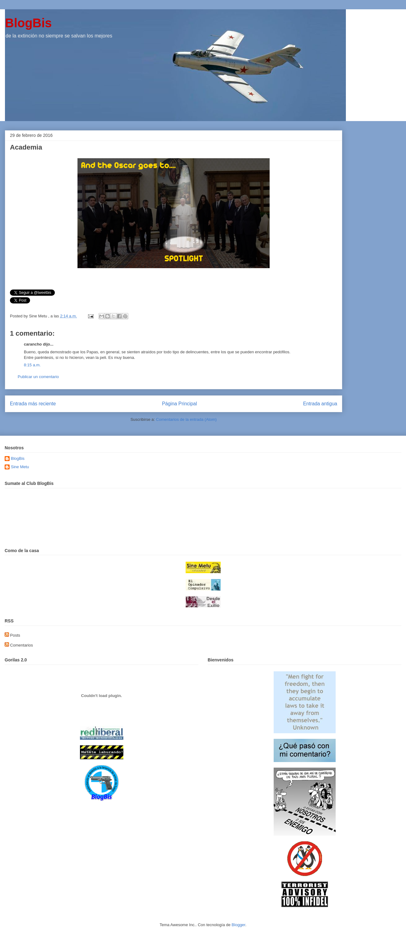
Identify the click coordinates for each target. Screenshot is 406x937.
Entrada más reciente (33, 403)
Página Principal (179, 403)
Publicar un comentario (38, 376)
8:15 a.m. (32, 365)
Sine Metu (20, 466)
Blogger (238, 924)
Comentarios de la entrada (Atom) (186, 419)
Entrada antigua (320, 403)
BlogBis (28, 23)
